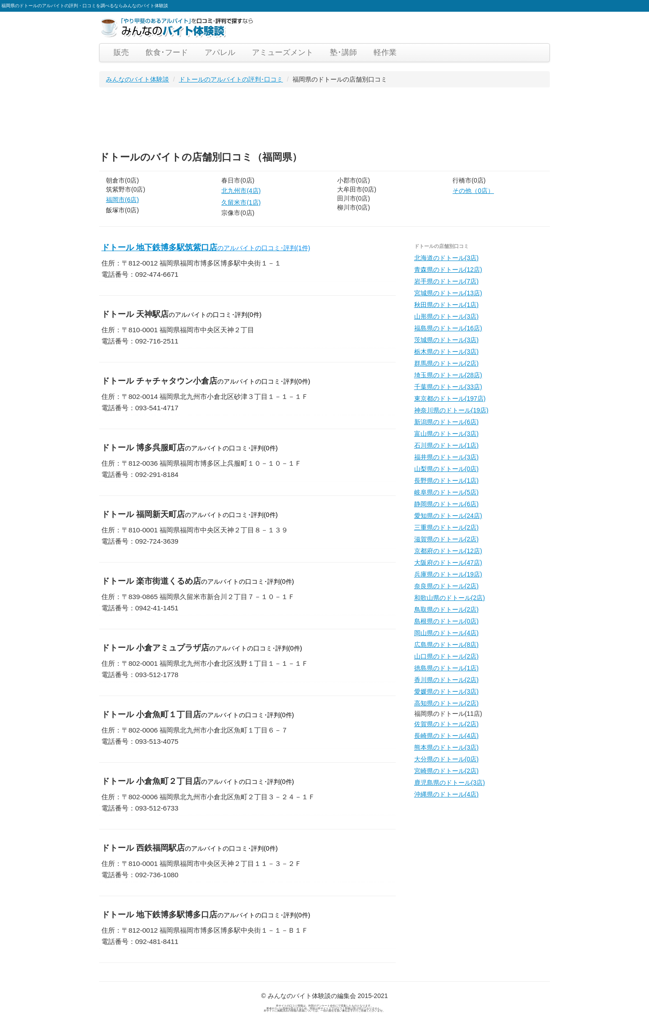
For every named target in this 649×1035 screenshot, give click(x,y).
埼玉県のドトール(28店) (448, 375)
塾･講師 (343, 52)
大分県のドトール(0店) (446, 759)
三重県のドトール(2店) (446, 527)
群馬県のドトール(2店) (446, 363)
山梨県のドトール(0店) (446, 468)
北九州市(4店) (241, 190)
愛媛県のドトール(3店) (446, 691)
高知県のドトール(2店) (446, 703)
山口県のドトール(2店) (446, 656)
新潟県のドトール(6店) (446, 422)
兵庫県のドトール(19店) (448, 574)
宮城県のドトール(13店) (448, 293)
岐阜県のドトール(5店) (446, 492)
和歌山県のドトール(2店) (449, 597)
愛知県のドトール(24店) (448, 515)
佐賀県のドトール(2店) (446, 724)
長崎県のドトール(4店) (446, 735)
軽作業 (385, 52)
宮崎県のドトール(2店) (446, 770)
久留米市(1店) (241, 202)
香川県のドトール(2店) (446, 679)
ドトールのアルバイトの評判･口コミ (231, 79)
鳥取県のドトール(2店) (446, 609)
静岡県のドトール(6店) (446, 504)
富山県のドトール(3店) (446, 433)
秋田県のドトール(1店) (446, 304)
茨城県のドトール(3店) (446, 339)
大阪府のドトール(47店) (448, 562)
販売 (121, 52)
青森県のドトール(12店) (448, 269)
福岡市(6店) (122, 199)
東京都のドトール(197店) (450, 398)
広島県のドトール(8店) (446, 644)
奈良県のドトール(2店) (446, 586)
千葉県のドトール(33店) (448, 386)
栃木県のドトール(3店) (446, 351)
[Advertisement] (263, 116)
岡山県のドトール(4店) (446, 633)
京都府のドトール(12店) (448, 550)
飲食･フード (167, 52)
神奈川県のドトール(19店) (451, 410)
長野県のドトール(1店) (446, 480)
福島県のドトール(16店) (448, 328)
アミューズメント (282, 52)
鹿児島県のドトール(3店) (449, 782)
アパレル (220, 52)
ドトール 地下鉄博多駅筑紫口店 (205, 247)
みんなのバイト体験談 (137, 79)
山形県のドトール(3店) (446, 316)
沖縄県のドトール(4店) (446, 794)
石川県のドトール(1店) (446, 445)
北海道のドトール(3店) (446, 257)
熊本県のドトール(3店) (446, 747)
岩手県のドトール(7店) (446, 281)
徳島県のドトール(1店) (446, 668)
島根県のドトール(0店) (446, 621)
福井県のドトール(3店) (446, 457)
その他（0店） (473, 190)
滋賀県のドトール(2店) (446, 539)
